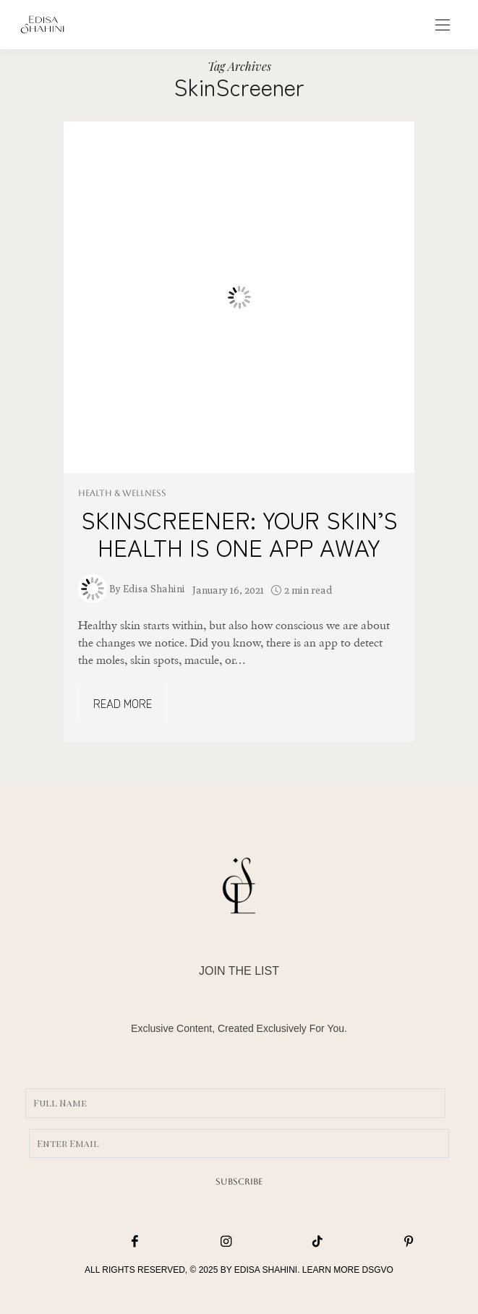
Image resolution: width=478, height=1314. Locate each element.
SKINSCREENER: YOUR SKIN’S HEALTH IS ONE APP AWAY (239, 533)
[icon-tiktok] (284, 1242)
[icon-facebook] (102, 1242)
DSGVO (377, 1270)
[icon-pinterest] (376, 1242)
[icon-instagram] (193, 1242)
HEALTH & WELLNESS (122, 493)
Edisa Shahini (154, 588)
